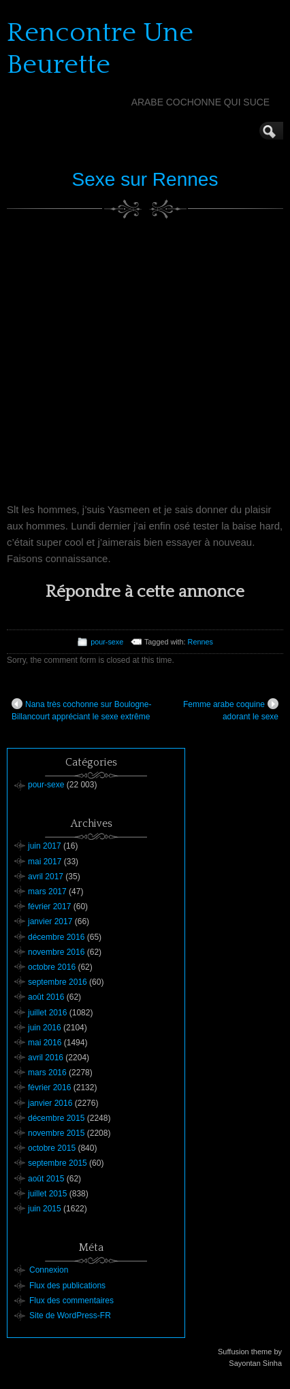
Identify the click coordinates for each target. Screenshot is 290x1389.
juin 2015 (44, 1208)
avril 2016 (45, 1057)
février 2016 (49, 1087)
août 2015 (46, 1178)
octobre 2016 (52, 967)
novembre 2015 (56, 1133)
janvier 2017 (50, 921)
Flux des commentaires (71, 1300)
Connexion (48, 1270)
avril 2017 (45, 876)
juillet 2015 (47, 1193)
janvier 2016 (50, 1103)
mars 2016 (47, 1072)
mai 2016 (44, 1042)
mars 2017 (47, 891)
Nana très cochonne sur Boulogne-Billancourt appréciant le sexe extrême (81, 709)
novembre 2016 (56, 952)
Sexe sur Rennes (145, 179)
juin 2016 (44, 1027)
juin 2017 (44, 846)
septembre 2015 (57, 1163)
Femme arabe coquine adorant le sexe (230, 709)
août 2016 (46, 997)
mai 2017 (44, 861)
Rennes (200, 642)
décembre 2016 (56, 937)
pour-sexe (107, 642)
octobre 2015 (52, 1148)
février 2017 (49, 906)
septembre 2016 (57, 982)
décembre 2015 (56, 1118)
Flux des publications (67, 1285)
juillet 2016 (47, 1012)
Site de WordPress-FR (70, 1315)
